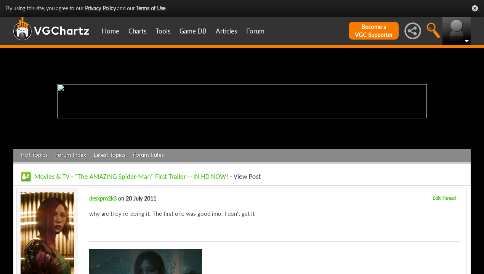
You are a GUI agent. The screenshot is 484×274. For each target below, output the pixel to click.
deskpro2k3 (103, 198)
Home (110, 31)
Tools (162, 31)
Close (475, 8)
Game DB (193, 31)
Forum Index (70, 155)
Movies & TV (51, 176)
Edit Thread (444, 198)
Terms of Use (150, 8)
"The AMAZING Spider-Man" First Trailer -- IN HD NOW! (151, 176)
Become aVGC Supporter (374, 30)
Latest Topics (109, 155)
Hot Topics (34, 155)
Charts (137, 31)
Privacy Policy (100, 8)
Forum (255, 31)
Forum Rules (148, 155)
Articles (226, 31)
